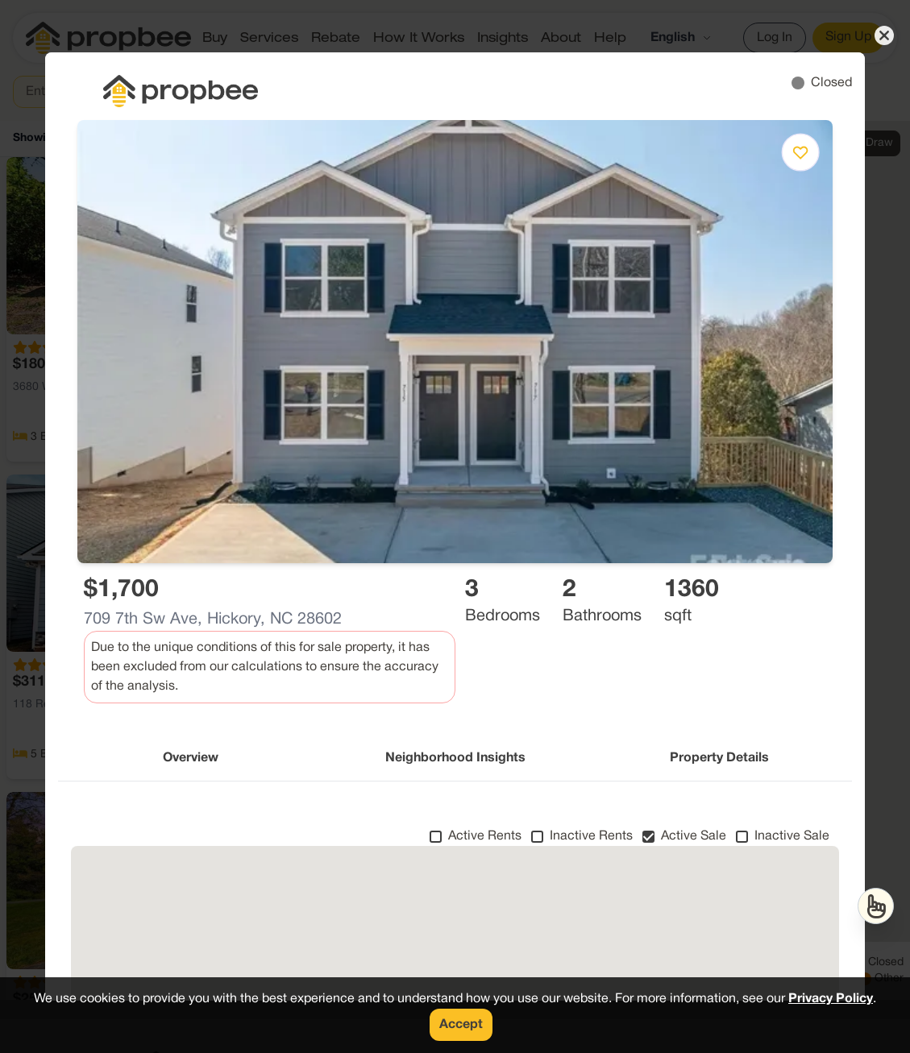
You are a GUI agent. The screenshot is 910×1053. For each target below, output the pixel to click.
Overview (190, 758)
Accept (461, 1024)
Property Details (719, 758)
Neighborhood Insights (455, 758)
